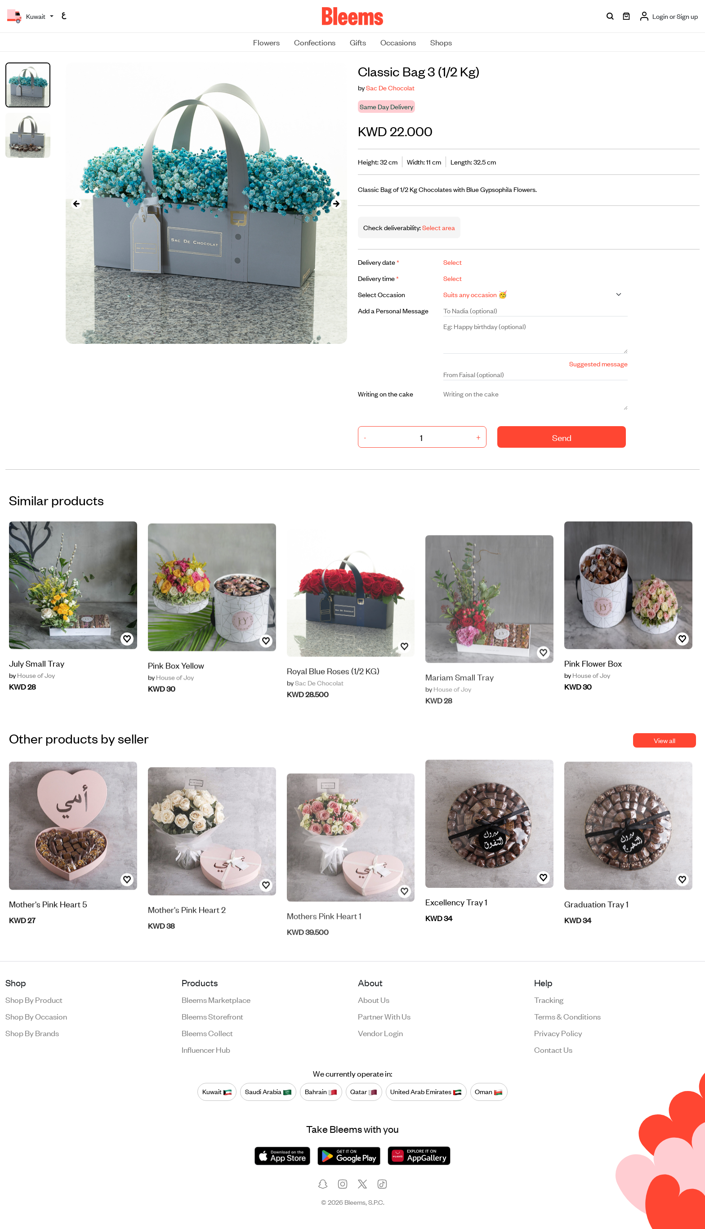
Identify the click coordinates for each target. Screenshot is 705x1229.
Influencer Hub (206, 1049)
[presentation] (76, 203)
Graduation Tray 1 (596, 932)
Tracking (548, 999)
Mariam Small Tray (459, 696)
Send (561, 437)
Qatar (363, 1092)
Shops (441, 41)
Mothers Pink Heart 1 (324, 934)
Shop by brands (32, 1032)
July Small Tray (36, 671)
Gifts (358, 41)
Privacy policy (558, 1032)
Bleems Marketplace (216, 999)
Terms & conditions (567, 1016)
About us (373, 999)
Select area (438, 227)
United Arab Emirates (426, 1092)
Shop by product (33, 999)
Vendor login (380, 1032)
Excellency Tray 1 (456, 910)
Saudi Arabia (268, 1092)
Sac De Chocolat (390, 87)
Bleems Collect (207, 1032)
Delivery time (378, 278)
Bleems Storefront (212, 1016)
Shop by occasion (36, 1016)
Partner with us (384, 1016)
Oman (489, 1092)
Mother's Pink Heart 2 (187, 932)
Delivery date (378, 262)
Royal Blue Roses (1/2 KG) (333, 694)
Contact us (553, 1049)
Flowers (266, 41)
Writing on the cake (385, 393)
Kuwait (217, 1092)
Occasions (398, 41)
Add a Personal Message (393, 310)
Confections (314, 41)
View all (664, 740)
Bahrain (321, 1092)
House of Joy (32, 684)
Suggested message (598, 363)
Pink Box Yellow (176, 693)
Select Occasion (381, 294)
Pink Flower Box (593, 671)
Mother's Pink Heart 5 (48, 932)
